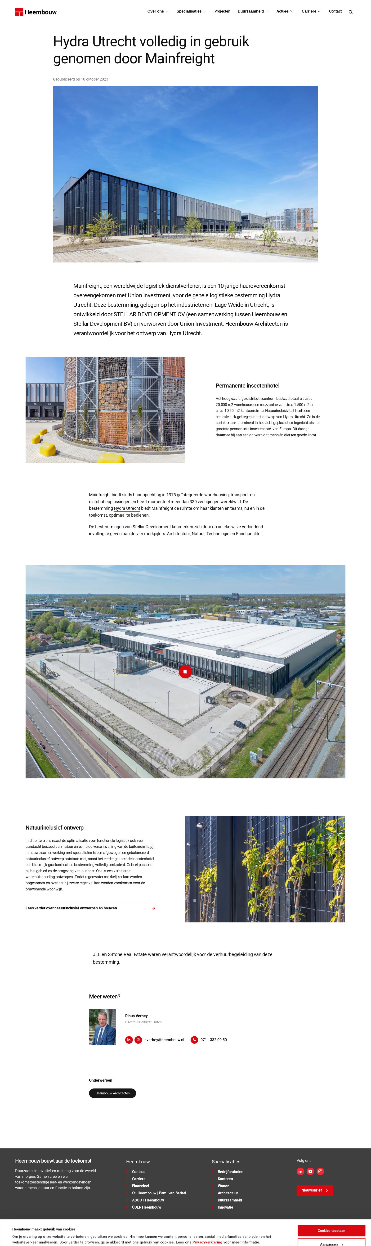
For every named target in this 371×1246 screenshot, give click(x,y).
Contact (135, 1171)
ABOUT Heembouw (145, 1200)
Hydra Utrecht (127, 508)
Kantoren (222, 1179)
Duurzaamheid (227, 1200)
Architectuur (225, 1193)
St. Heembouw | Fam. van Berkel (156, 1193)
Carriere (136, 1179)
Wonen (220, 1186)
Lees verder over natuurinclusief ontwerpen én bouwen (90, 908)
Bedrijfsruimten (227, 1171)
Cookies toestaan (331, 1212)
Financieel (137, 1186)
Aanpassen (331, 1226)
